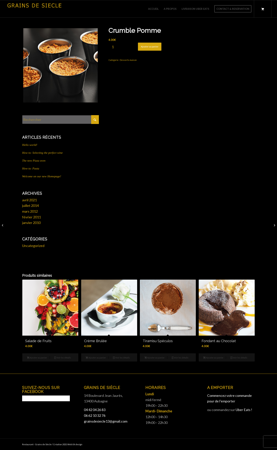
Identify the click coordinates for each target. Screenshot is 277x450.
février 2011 (31, 217)
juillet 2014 (30, 205)
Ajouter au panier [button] (37, 358)
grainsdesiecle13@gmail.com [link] (105, 421)
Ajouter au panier (150, 46)
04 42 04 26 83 (94, 410)
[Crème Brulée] (274, 225)
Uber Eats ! (244, 410)
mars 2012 (30, 211)
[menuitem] (153, 8)
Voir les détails (62, 358)
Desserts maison (128, 60)
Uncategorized (33, 246)
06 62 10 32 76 (94, 415)
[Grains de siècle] (34, 8)
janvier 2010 (31, 222)
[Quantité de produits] (112, 47)
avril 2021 (29, 200)
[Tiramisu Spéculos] (3, 225)
